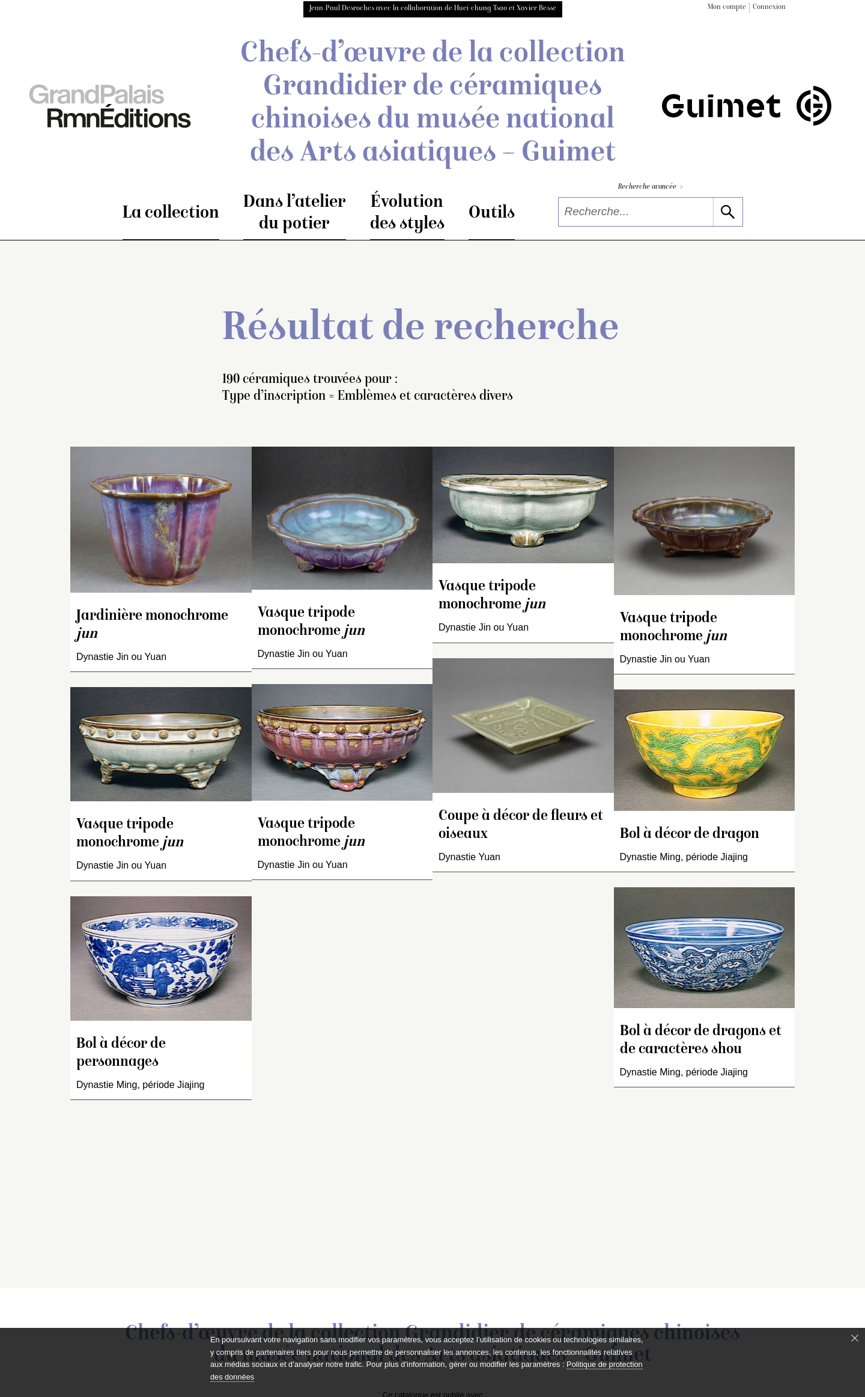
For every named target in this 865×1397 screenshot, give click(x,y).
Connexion (769, 7)
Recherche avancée (650, 187)
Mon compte (727, 7)
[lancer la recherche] (727, 212)
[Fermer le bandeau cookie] (855, 1338)
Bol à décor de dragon (689, 834)
